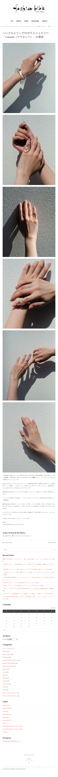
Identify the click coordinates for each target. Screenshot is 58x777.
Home (2, 26)
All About (5, 723)
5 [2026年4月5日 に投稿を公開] (51, 614)
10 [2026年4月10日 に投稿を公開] (36, 617)
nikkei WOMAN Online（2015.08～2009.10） (13, 729)
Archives (5, 639)
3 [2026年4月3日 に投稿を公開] (36, 614)
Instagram (5, 732)
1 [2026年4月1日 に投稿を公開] (21, 614)
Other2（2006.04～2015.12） (10, 696)
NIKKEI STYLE (6, 705)
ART (4, 675)
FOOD (4, 672)
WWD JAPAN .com (7, 714)
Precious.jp (5, 711)
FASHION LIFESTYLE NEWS (11, 26)
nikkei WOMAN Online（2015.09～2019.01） (13, 726)
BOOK (4, 687)
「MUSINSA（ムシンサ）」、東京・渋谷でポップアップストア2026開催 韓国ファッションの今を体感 (27, 569)
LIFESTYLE (5, 684)
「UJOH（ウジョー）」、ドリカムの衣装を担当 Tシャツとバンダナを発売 (21, 582)
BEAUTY (5, 669)
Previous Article (7, 542)
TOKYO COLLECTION (8, 666)
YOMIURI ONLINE (7, 708)
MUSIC (4, 690)
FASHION (5, 657)
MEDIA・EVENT (6, 654)
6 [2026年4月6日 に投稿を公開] (6, 617)
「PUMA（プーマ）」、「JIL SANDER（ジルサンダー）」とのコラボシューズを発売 (23, 585)
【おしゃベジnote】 (7, 648)
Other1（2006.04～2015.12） (10, 693)
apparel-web (5, 717)
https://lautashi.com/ (18, 524)
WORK (4, 651)
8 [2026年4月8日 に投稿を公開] (21, 617)
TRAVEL (5, 681)
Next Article (51, 542)
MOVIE (4, 678)
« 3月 (4, 630)
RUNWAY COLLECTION (8, 663)
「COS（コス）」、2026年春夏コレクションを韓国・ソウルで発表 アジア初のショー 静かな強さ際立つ (28, 593)
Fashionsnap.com (7, 720)
